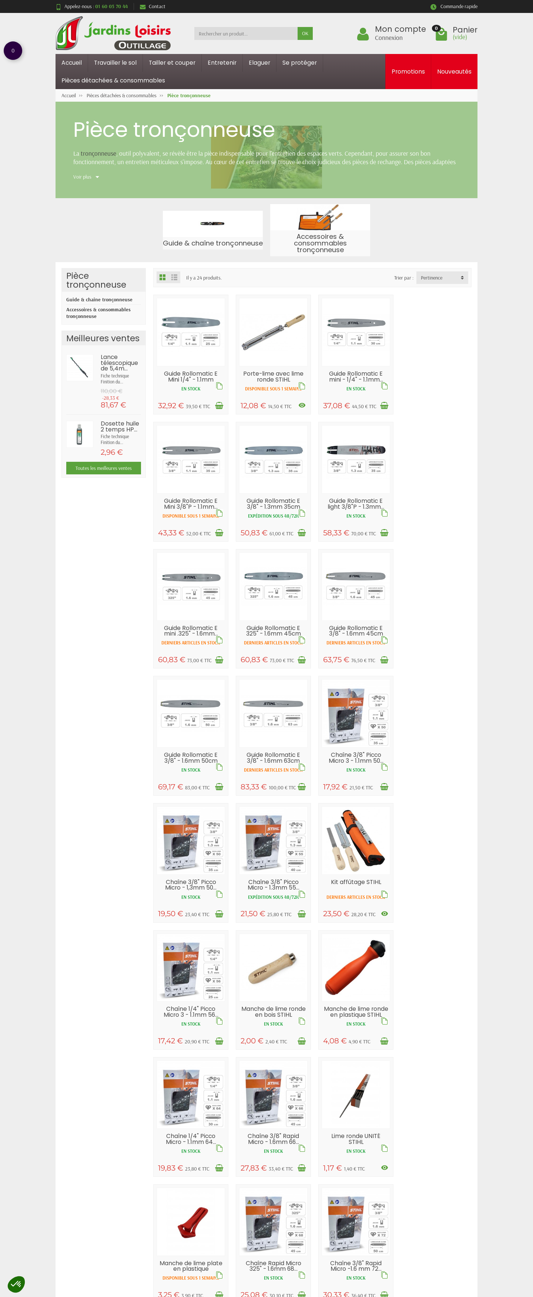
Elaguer (259, 63)
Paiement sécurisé (183, 1168)
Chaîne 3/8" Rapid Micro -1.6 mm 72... (434, 1023)
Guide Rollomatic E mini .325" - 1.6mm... (353, 501)
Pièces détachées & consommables (113, 80)
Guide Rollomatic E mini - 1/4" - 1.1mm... (353, 375)
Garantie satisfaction (186, 1158)
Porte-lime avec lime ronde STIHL (272, 375)
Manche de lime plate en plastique (271, 1023)
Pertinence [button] (431, 277)
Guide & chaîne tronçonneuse (99, 299)
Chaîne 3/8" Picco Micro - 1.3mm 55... (272, 768)
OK (305, 33)
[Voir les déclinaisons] (300, 404)
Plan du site (342, 1158)
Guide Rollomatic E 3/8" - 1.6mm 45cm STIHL (190, 636)
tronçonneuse (98, 153)
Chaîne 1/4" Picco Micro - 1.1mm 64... (353, 897)
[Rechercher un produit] (246, 33)
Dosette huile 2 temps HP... (120, 426)
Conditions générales (186, 1177)
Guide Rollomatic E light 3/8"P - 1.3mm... (272, 504)
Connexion (389, 37)
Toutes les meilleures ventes (104, 468)
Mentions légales (348, 1148)
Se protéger (299, 63)
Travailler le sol (115, 63)
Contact (152, 6)
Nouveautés (454, 71)
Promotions (408, 71)
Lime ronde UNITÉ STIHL (190, 1023)
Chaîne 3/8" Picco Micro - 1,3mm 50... (190, 768)
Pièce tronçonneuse (96, 280)
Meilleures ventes (265, 1168)
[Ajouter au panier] (218, 405)
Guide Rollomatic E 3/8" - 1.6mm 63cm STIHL (353, 636)
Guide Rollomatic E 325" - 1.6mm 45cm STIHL (434, 504)
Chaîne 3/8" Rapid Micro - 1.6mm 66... (434, 897)
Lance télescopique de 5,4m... (119, 362)
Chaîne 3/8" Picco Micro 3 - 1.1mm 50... (434, 636)
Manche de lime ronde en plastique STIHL (272, 900)
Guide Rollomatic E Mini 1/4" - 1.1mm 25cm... (190, 378)
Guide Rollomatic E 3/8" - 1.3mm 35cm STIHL (190, 507)
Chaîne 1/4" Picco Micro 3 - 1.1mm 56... (434, 768)
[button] (16, 1284)
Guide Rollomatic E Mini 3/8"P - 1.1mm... (434, 375)
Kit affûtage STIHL (353, 762)
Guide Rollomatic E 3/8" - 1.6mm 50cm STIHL (272, 639)
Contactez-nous (347, 1168)
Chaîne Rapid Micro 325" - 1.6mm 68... (353, 1023)
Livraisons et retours (186, 1148)
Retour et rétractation (266, 1217)
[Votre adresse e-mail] (251, 1252)
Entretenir (222, 63)
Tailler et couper (172, 63)
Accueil (71, 63)
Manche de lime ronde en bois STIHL (190, 897)
